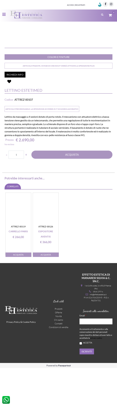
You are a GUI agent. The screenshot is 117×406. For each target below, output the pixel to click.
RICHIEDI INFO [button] (15, 112)
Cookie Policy (29, 360)
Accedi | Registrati (76, 5)
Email (83, 353)
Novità (58, 354)
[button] (58, 52)
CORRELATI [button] (12, 224)
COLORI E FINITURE (59, 94)
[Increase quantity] (26, 193)
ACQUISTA (72, 192)
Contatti (58, 361)
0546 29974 (98, 329)
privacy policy (96, 376)
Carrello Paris (18, 269)
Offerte (58, 350)
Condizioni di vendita (58, 365)
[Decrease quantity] (7, 193)
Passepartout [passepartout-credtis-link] (64, 403)
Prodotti (58, 346)
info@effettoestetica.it (98, 332)
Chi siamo (58, 358)
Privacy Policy (13, 360)
